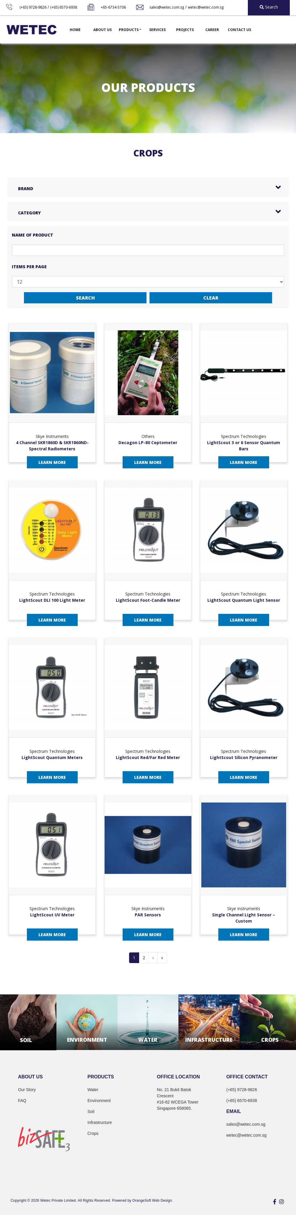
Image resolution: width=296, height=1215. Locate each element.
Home (75, 29)
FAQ (22, 1100)
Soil (90, 1111)
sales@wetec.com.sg (166, 7)
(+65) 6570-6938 (63, 7)
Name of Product (32, 235)
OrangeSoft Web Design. (152, 1200)
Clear (210, 298)
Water (92, 1089)
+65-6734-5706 (113, 7)
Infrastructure (99, 1122)
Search (85, 298)
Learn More (52, 462)
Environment (99, 1100)
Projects (185, 29)
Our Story (27, 1089)
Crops (92, 1133)
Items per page (29, 266)
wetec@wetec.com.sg (206, 7)
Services (157, 29)
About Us (102, 29)
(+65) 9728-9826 (32, 7)
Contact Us (239, 29)
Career (212, 29)
